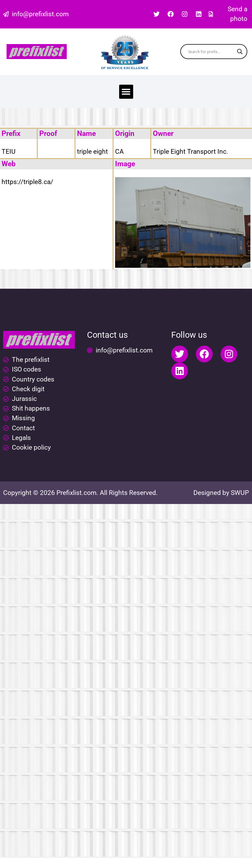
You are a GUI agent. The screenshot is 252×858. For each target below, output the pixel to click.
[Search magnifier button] (239, 51)
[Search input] (211, 51)
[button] (126, 92)
